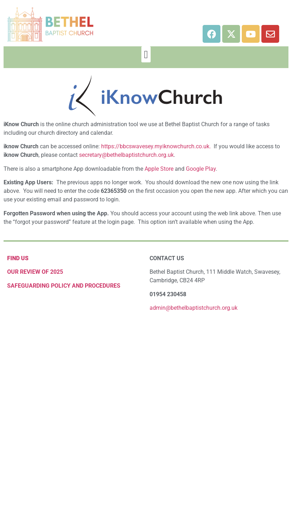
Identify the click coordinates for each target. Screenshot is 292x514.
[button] (146, 54)
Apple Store (159, 168)
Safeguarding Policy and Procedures (63, 285)
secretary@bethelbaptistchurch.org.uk (126, 154)
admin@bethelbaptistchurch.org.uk (194, 307)
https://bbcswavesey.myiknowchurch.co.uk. (156, 146)
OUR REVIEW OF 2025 (35, 271)
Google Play (201, 168)
